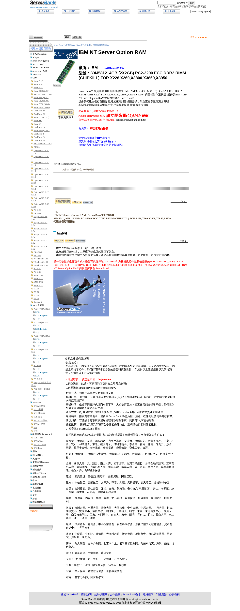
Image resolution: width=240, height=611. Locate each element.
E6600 (36, 295)
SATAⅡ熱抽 (39, 424)
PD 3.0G (37, 210)
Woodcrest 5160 (40, 265)
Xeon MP (38, 120)
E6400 (36, 292)
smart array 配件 (39, 71)
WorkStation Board (40, 67)
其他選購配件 (38, 502)
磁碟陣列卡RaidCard (42, 434)
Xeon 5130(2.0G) (41, 91)
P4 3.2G (37, 213)
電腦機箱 (36, 487)
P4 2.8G (37, 255)
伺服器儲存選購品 (101, 45)
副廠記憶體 (37, 466)
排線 (34, 480)
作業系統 (36, 491)
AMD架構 (38, 282)
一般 (37, 369)
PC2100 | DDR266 (42, 309)
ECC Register (41, 315)
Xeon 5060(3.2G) (41, 117)
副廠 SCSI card (39, 473)
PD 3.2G (37, 272)
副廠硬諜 (36, 469)
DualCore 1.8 (40, 127)
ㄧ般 (37, 319)
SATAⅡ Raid (40, 444)
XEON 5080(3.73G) (43, 143)
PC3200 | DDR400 (42, 336)
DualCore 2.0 (40, 110)
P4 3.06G (38, 252)
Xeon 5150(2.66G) (42, 130)
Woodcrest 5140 (40, 262)
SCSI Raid (38, 437)
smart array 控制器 (40, 61)
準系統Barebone (39, 54)
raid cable (36, 74)
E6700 (36, 298)
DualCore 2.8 (40, 140)
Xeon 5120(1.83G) (42, 101)
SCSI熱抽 (38, 417)
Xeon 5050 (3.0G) (42, 104)
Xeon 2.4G (38, 278)
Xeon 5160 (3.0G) (42, 107)
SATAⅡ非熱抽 (41, 420)
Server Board (38, 64)
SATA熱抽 (38, 409)
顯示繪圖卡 (37, 455)
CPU (34, 77)
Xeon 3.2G (38, 285)
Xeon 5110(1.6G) (41, 97)
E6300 (36, 288)
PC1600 (37, 365)
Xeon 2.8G (38, 84)
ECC (37, 312)
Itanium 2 (38, 302)
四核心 (37, 147)
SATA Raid (39, 441)
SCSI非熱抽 (39, 413)
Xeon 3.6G (38, 87)
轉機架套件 (37, 484)
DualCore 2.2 (40, 114)
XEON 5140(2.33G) (43, 94)
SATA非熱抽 (39, 406)
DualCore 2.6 (40, 137)
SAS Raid (38, 448)
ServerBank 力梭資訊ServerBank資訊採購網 (72, 45)
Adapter (35, 57)
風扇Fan (36, 458)
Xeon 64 (37, 124)
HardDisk (36, 402)
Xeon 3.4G (38, 81)
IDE (35, 427)
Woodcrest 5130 (40, 258)
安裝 (34, 495)
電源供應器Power (40, 462)
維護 (34, 498)
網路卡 (35, 451)
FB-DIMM (38, 379)
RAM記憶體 (38, 305)
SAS (36, 431)
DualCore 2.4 (40, 134)
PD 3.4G (37, 268)
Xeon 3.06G (39, 275)
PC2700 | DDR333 (42, 322)
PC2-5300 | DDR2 (42, 389)
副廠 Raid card (39, 477)
